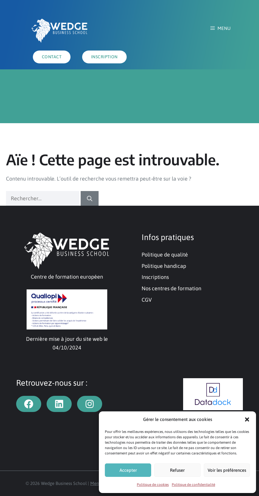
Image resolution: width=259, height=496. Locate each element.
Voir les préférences (227, 470)
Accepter (128, 470)
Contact (52, 56)
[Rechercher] (90, 198)
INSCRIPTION (104, 56)
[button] (247, 419)
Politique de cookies (153, 485)
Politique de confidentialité (193, 485)
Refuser (177, 470)
